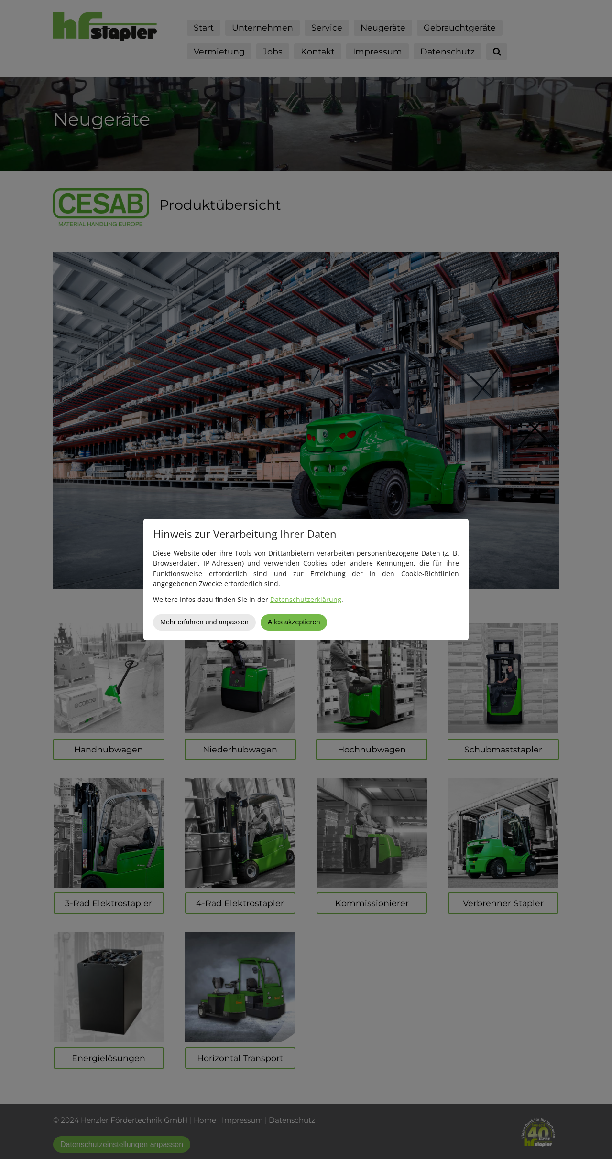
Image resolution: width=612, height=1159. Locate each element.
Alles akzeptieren (294, 622)
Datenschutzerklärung (305, 599)
